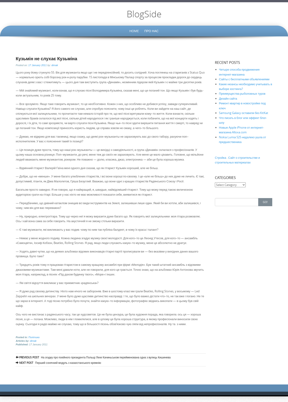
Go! (265, 202)
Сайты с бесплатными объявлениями (244, 79)
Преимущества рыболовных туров (242, 94)
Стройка (220, 158)
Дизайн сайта (228, 98)
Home (134, 31)
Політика (33, 337)
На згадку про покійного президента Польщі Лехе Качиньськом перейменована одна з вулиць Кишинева (93, 357)
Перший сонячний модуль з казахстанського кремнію (58, 362)
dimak (54, 65)
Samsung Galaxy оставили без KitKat (243, 113)
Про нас (151, 31)
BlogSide (144, 14)
